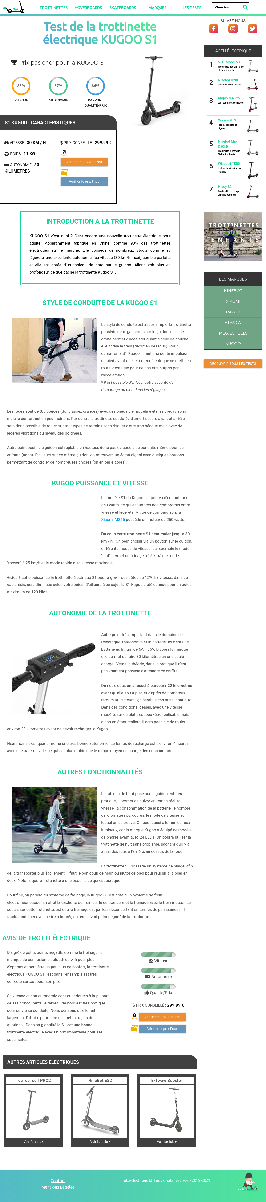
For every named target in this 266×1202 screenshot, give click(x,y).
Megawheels (233, 333)
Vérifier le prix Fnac (84, 181)
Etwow (233, 322)
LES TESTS (192, 8)
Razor (233, 312)
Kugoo (233, 344)
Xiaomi (233, 301)
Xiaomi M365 (113, 519)
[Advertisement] (233, 423)
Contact (58, 1180)
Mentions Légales (58, 1187)
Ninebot (233, 291)
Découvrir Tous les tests (233, 364)
